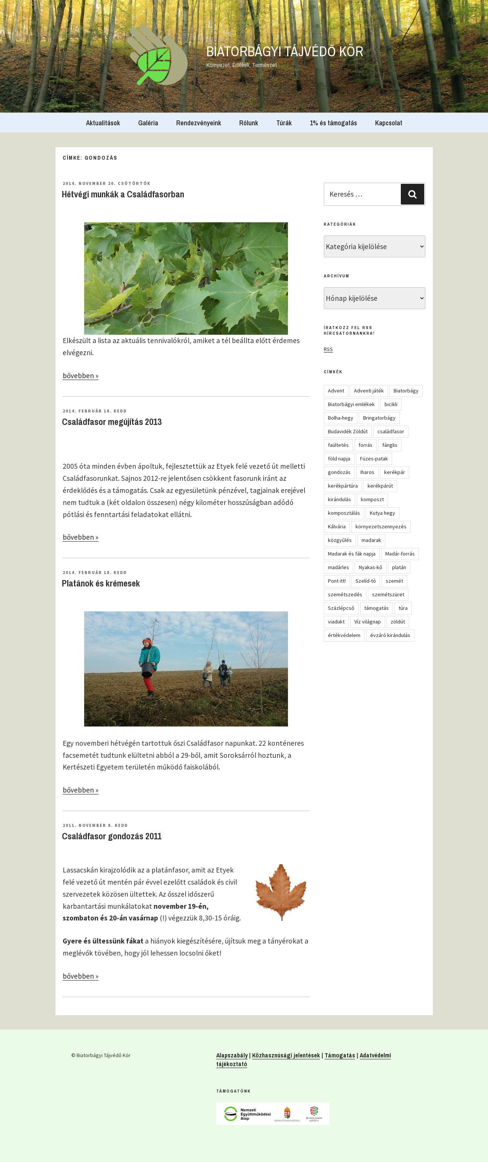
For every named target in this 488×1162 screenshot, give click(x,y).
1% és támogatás (333, 123)
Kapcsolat (388, 123)
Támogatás (340, 1055)
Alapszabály (232, 1055)
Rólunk (248, 123)
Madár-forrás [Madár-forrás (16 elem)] (400, 553)
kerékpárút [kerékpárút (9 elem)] (380, 485)
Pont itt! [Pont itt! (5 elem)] (337, 580)
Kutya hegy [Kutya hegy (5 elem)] (382, 512)
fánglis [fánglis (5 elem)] (389, 445)
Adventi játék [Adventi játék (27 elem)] (369, 390)
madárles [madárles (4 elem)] (338, 567)
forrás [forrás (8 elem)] (366, 445)
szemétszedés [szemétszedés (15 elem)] (345, 594)
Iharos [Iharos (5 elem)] (367, 472)
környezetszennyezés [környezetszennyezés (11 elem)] (381, 526)
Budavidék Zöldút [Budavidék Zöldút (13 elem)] (348, 431)
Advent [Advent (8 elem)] (336, 390)
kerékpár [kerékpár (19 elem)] (394, 472)
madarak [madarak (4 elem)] (371, 540)
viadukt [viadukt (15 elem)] (336, 621)
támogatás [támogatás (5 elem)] (376, 608)
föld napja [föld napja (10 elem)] (339, 458)
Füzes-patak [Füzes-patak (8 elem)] (374, 458)
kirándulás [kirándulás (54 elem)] (339, 499)
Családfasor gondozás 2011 (112, 836)
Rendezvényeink (198, 123)
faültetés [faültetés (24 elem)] (338, 445)
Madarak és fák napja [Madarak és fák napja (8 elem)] (352, 553)
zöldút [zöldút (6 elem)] (398, 621)
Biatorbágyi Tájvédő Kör (284, 51)
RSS (328, 349)
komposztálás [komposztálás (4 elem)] (344, 512)
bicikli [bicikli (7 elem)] (391, 404)
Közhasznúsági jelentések (286, 1055)
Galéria (148, 123)
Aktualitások (103, 123)
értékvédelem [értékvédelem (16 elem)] (344, 635)
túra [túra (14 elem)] (403, 608)
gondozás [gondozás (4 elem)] (339, 472)
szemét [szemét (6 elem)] (394, 580)
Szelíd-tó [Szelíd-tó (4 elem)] (366, 580)
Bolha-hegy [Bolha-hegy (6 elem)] (340, 417)
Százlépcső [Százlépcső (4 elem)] (341, 608)
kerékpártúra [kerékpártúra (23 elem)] (343, 485)
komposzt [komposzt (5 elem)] (372, 499)
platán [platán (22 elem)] (399, 567)
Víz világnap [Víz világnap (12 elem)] (367, 621)
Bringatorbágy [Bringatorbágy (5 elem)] (379, 417)
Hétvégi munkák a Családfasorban (123, 194)
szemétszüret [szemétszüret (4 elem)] (388, 594)
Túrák (284, 123)
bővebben (81, 375)
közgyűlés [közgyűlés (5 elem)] (340, 540)
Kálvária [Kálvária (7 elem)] (337, 526)
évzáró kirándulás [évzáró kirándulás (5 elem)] (390, 635)
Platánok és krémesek (101, 583)
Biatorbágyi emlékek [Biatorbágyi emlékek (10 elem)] (351, 404)
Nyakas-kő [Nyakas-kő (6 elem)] (370, 567)
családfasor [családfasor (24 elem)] (390, 431)
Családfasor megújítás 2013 (112, 422)
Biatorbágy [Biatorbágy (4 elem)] (406, 390)
